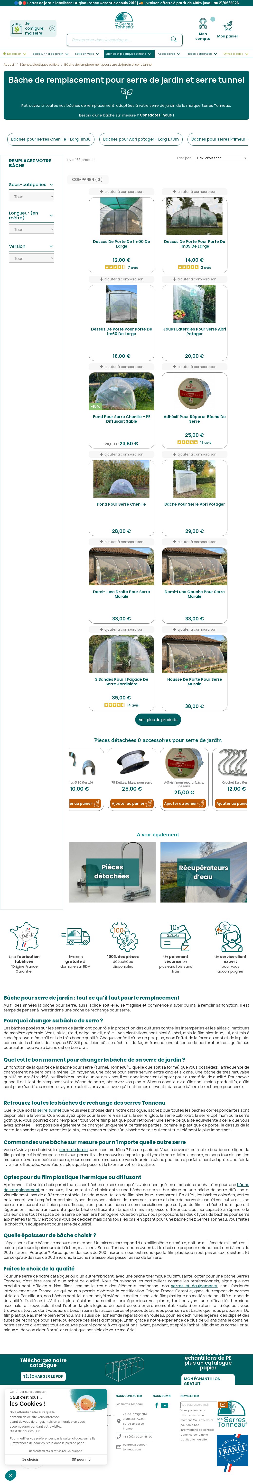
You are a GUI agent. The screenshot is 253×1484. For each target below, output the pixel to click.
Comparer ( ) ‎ (87, 181)
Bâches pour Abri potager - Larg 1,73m (141, 141)
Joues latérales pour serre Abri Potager (194, 333)
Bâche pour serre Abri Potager (194, 506)
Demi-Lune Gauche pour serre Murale (195, 596)
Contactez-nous (156, 117)
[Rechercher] (125, 40)
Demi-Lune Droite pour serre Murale (121, 596)
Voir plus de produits (158, 721)
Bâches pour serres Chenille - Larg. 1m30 (51, 141)
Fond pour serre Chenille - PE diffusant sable (121, 421)
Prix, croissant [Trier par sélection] (222, 160)
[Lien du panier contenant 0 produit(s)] (228, 29)
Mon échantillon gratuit (202, 1383)
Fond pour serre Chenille (121, 506)
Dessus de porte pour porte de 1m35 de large (194, 246)
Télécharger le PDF (43, 1378)
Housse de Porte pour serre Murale (194, 684)
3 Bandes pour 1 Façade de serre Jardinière (121, 684)
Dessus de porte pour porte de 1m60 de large (121, 333)
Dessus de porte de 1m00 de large (121, 246)
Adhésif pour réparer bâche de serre (195, 421)
